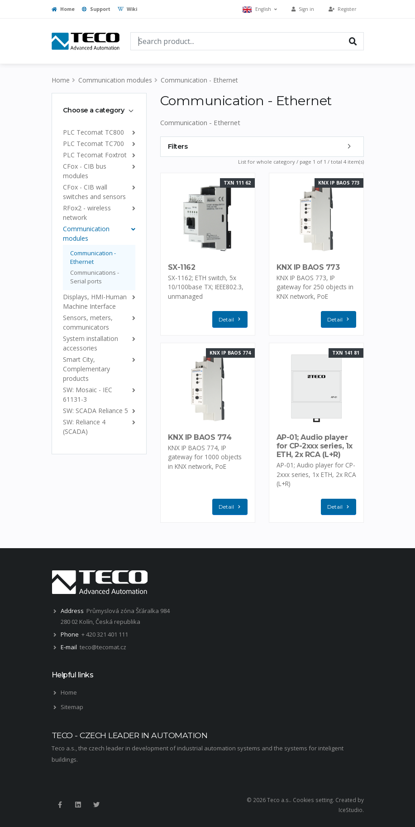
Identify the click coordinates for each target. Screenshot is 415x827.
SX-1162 (182, 267)
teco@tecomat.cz (103, 647)
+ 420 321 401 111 (104, 634)
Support (96, 9)
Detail (232, 319)
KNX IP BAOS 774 (200, 437)
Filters (178, 146)
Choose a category (93, 110)
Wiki (127, 9)
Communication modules (115, 80)
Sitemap (72, 707)
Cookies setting (313, 799)
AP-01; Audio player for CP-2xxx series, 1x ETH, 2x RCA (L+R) (315, 446)
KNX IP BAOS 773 (308, 267)
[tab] (99, 110)
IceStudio (351, 809)
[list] (132, 132)
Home (63, 9)
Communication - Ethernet (199, 80)
